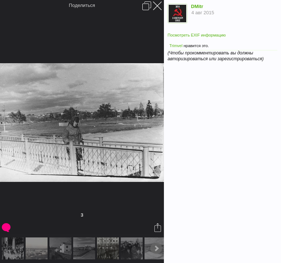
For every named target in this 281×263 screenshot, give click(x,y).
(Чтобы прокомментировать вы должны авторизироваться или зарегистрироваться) (215, 55)
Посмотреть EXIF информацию (197, 35)
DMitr (197, 6)
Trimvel (176, 45)
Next (156, 248)
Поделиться (82, 5)
